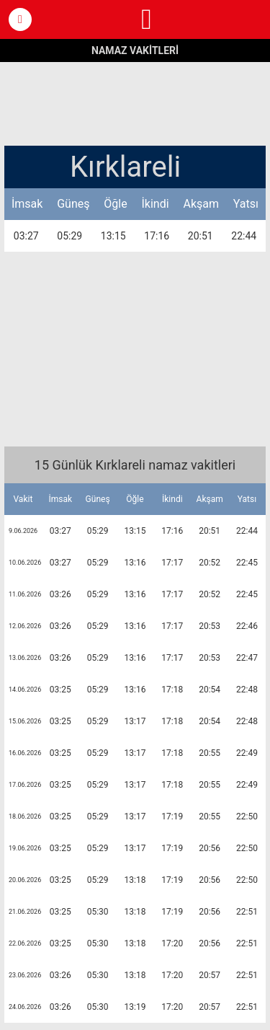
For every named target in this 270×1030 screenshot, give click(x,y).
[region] (135, 102)
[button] (20, 19)
